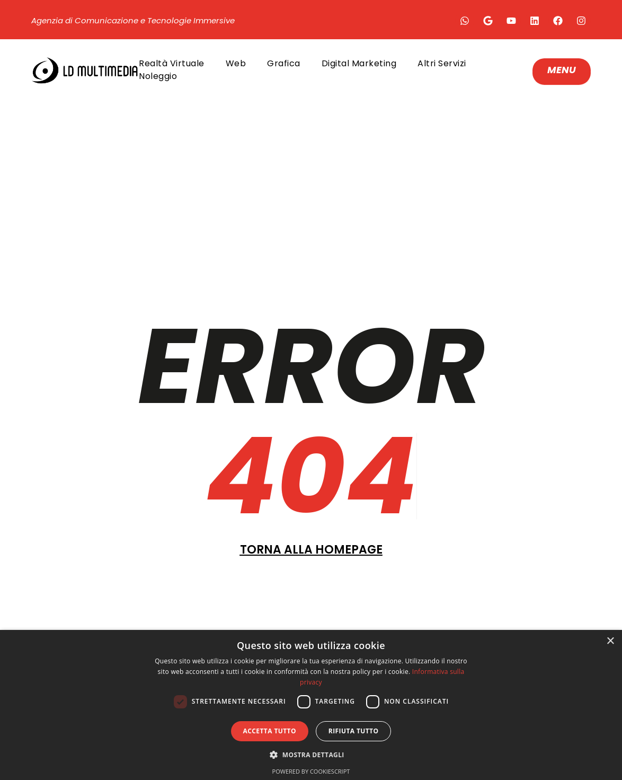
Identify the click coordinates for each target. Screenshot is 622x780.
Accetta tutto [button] (269, 730)
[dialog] (311, 705)
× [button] (610, 641)
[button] (311, 754)
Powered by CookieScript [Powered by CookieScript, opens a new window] (311, 771)
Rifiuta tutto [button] (353, 730)
